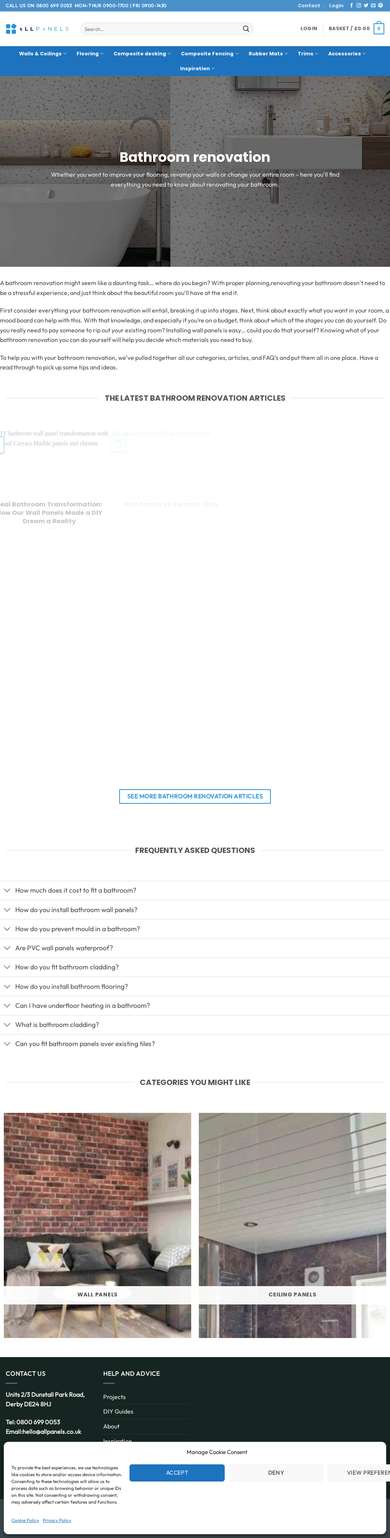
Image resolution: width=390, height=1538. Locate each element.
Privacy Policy (57, 1520)
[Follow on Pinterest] (380, 5)
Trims (308, 53)
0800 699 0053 (54, 5)
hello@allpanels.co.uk (51, 1431)
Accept (177, 1472)
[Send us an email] (373, 5)
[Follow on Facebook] (351, 5)
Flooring (90, 53)
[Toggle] (7, 891)
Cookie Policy (25, 1520)
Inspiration (197, 68)
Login (336, 5)
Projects (114, 1397)
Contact (309, 5)
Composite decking (142, 53)
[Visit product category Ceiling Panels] (292, 1225)
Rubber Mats (268, 53)
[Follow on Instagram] (358, 5)
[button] (308, 28)
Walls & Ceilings (43, 53)
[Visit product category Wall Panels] (97, 1225)
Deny (276, 1472)
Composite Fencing (209, 53)
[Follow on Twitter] (366, 5)
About (111, 1426)
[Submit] (246, 29)
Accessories (347, 53)
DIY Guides (118, 1411)
